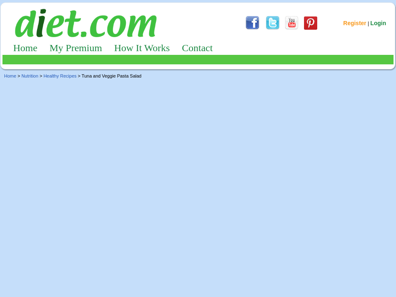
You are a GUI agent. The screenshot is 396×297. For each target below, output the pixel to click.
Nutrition (29, 75)
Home (25, 47)
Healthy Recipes (59, 75)
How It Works (142, 47)
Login (378, 23)
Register (354, 23)
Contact (197, 47)
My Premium (76, 47)
